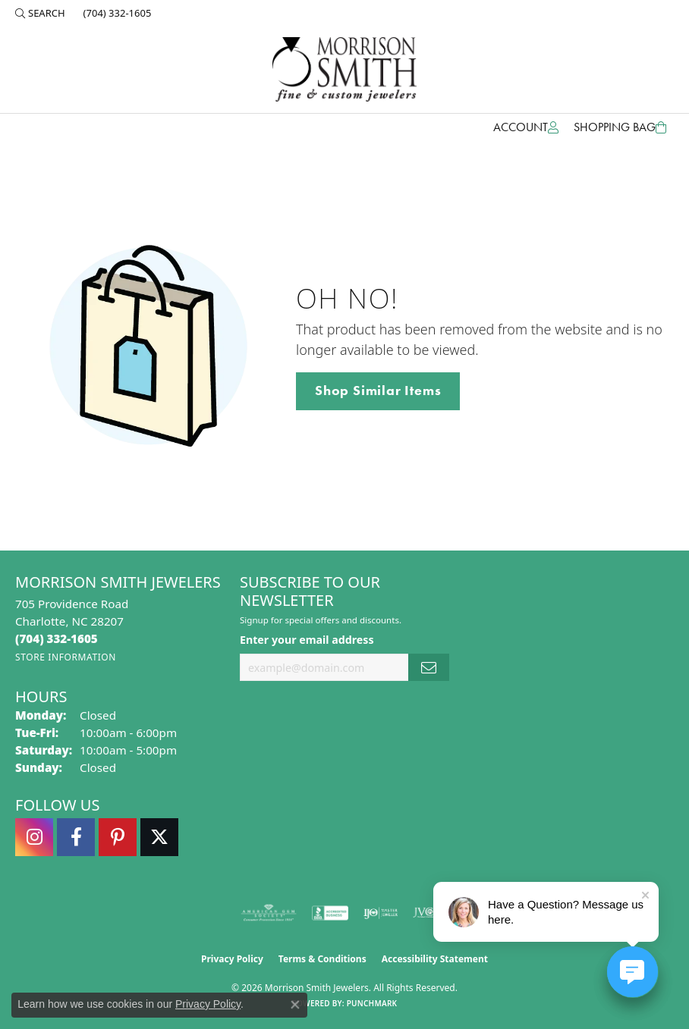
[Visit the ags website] (269, 913)
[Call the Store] (56, 638)
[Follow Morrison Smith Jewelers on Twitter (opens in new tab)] (159, 837)
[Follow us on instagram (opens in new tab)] (34, 837)
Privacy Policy (232, 958)
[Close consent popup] (295, 1004)
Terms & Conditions (322, 958)
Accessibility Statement (435, 958)
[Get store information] (65, 657)
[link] (116, 13)
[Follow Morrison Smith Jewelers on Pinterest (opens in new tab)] (118, 837)
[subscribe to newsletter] (428, 668)
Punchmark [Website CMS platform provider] (372, 1003)
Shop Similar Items (378, 390)
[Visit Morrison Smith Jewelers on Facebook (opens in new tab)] (76, 837)
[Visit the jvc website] (430, 913)
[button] (40, 13)
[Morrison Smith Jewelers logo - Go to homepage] (344, 69)
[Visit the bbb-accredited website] (330, 913)
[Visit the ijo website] (380, 913)
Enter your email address (307, 639)
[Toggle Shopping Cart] (620, 127)
